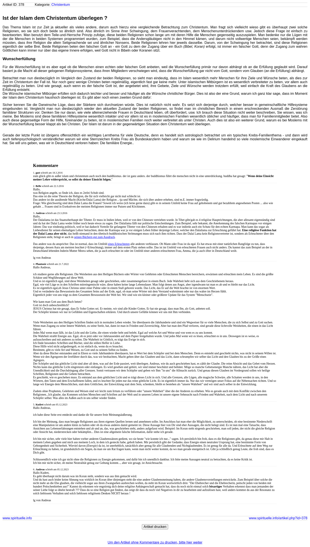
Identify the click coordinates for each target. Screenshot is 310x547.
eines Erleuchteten (119, 244)
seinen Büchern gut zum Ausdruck (94, 237)
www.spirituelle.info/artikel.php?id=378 (278, 518)
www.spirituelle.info (17, 518)
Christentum (60, 4)
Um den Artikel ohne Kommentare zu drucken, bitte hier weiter (155, 542)
